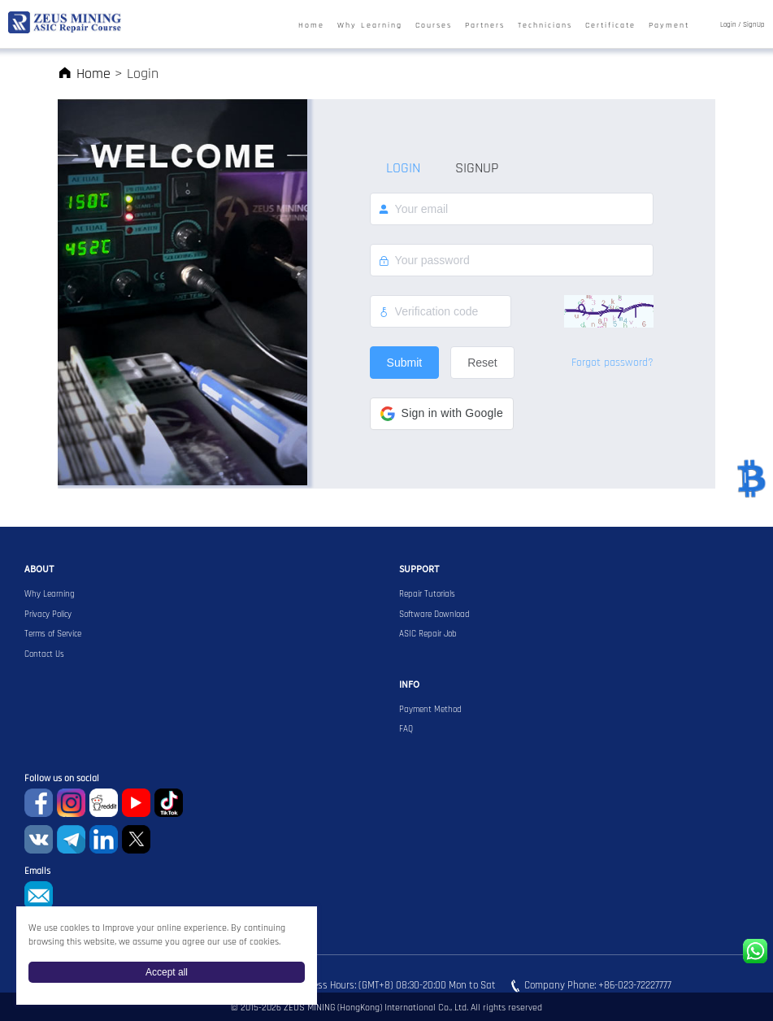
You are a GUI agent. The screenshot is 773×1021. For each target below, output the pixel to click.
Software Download (434, 614)
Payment (669, 25)
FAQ (406, 729)
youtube (136, 803)
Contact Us (44, 654)
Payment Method (430, 709)
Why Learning (369, 25)
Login (728, 25)
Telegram (71, 839)
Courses (433, 25)
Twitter (136, 839)
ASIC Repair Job (428, 634)
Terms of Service (52, 634)
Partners (485, 25)
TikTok (168, 803)
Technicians (545, 25)
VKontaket (38, 839)
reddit (103, 803)
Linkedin (103, 839)
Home (311, 25)
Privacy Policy (48, 614)
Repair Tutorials (427, 594)
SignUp (754, 25)
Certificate (610, 25)
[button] (442, 414)
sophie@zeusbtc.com (38, 895)
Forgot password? (612, 362)
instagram (71, 803)
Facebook (38, 803)
